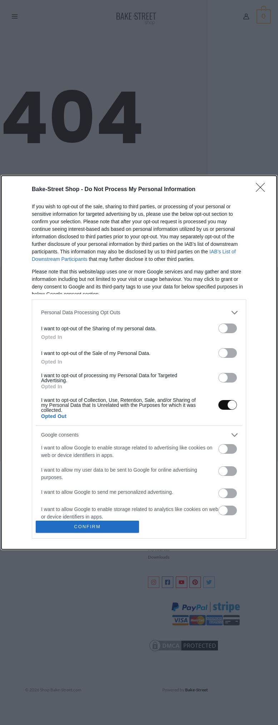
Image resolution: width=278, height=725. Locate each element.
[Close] (262, 189)
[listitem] (139, 312)
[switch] (227, 328)
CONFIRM (87, 527)
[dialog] (139, 363)
